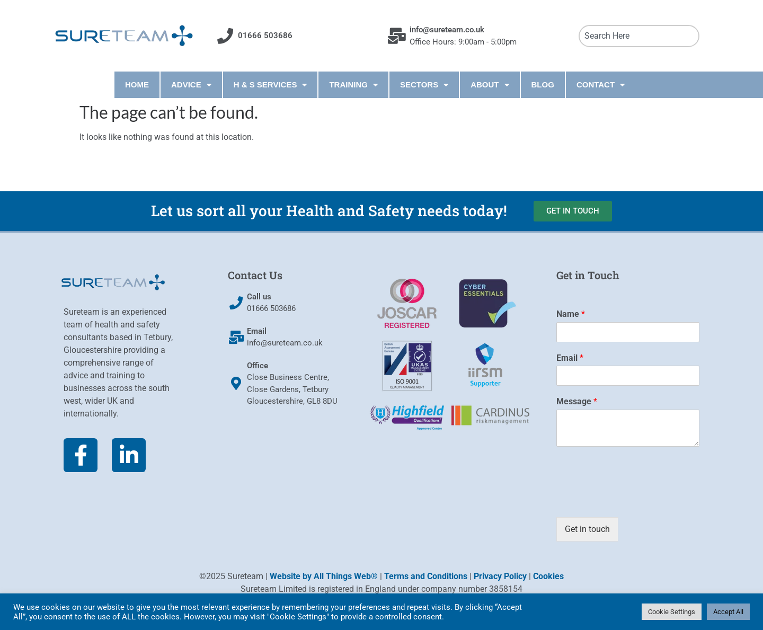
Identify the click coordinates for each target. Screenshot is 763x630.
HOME (137, 84)
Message (576, 401)
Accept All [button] (728, 612)
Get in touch (587, 529)
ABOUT (490, 85)
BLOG (542, 84)
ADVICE (191, 85)
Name (570, 314)
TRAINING (353, 85)
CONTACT (600, 85)
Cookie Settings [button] (671, 612)
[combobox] (639, 36)
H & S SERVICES (270, 85)
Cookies (548, 576)
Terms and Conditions (425, 576)
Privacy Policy (500, 576)
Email (569, 358)
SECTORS (424, 85)
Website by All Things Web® (324, 576)
